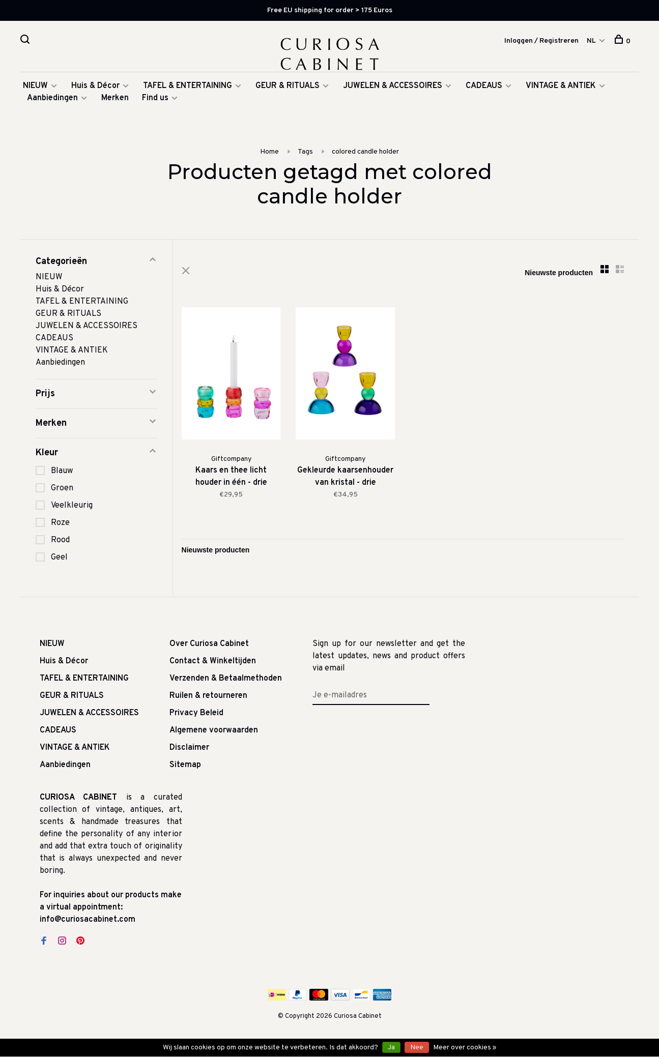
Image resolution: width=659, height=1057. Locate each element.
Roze (60, 524)
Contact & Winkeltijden (212, 663)
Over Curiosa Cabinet (209, 645)
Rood (60, 542)
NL (591, 41)
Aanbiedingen (52, 100)
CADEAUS (484, 87)
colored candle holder (365, 153)
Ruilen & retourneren (208, 697)
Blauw (62, 472)
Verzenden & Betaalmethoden (225, 680)
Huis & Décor (95, 87)
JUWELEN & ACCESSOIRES (392, 87)
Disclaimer (189, 749)
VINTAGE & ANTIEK (561, 87)
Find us (155, 100)
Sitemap (185, 766)
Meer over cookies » (464, 1047)
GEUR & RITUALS (287, 87)
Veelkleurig (72, 507)
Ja (391, 1047)
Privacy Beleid (196, 715)
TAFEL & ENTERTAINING (187, 87)
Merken (115, 100)
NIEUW (35, 87)
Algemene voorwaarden (213, 732)
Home (269, 153)
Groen (62, 490)
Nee (416, 1047)
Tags (305, 153)
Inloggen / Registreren (541, 41)
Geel (59, 559)
